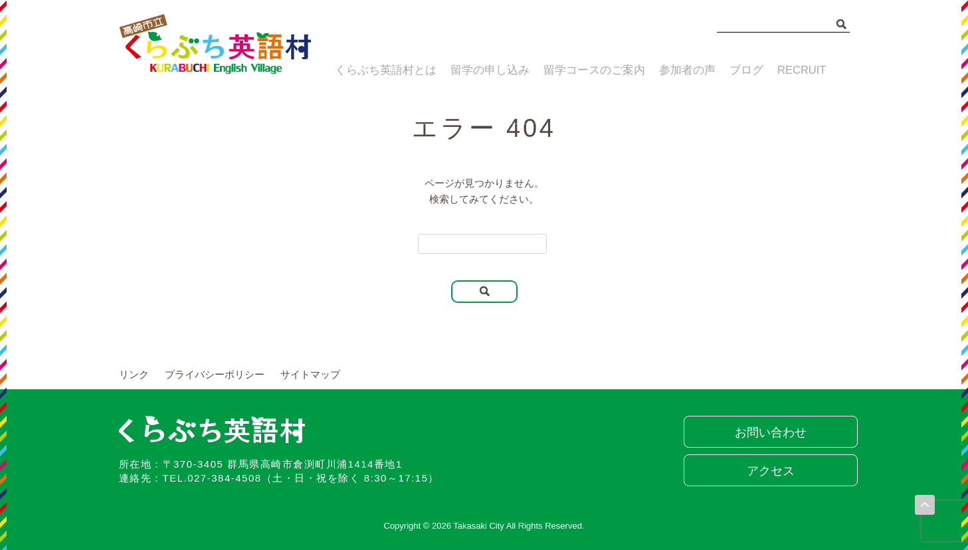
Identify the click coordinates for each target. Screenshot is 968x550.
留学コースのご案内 (586, 71)
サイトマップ (310, 374)
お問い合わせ (767, 432)
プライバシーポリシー (214, 374)
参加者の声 (679, 71)
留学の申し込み (483, 71)
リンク (134, 374)
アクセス (767, 471)
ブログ (743, 71)
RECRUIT (804, 71)
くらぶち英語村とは (380, 71)
